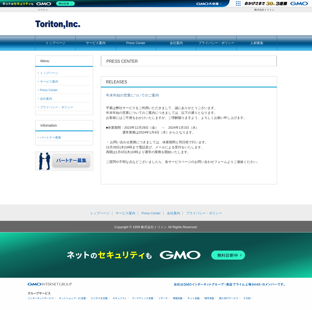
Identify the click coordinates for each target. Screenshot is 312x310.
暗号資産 (209, 298)
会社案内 (176, 43)
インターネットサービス (41, 298)
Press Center (136, 43)
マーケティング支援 (142, 298)
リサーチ (163, 298)
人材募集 (256, 43)
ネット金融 (193, 298)
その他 (247, 298)
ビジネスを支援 (99, 298)
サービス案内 (96, 43)
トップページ (55, 43)
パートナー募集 (50, 137)
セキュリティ (120, 298)
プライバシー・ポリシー (216, 43)
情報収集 (177, 298)
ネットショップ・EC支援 (72, 298)
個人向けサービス (228, 298)
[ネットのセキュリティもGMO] (38, 3)
